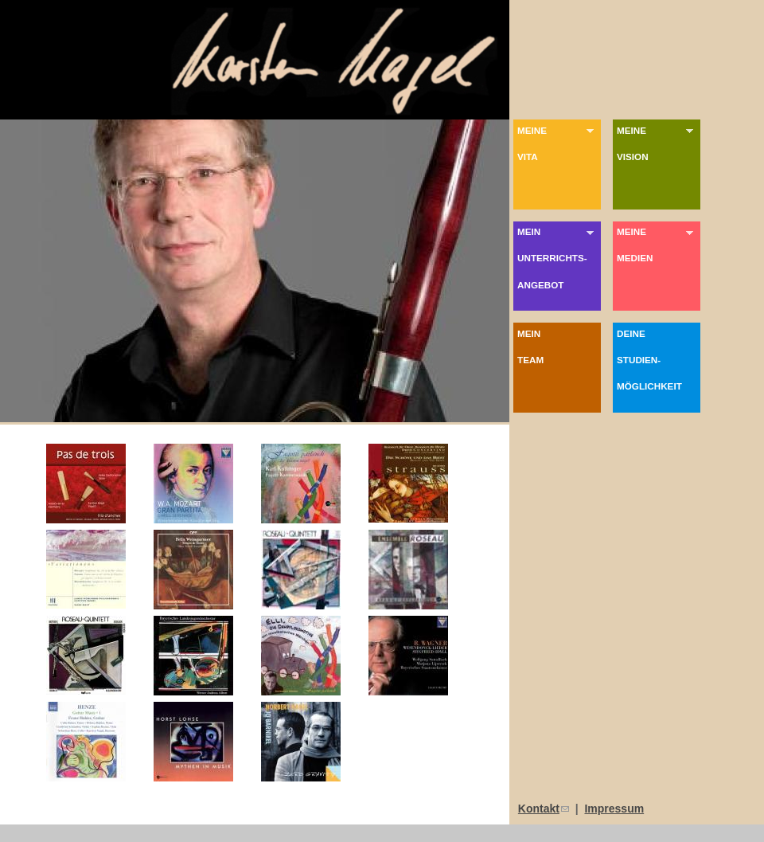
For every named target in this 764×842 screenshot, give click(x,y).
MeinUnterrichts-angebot (557, 258)
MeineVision (656, 143)
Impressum (614, 808)
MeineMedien (656, 244)
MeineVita (557, 143)
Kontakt (543, 808)
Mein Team (559, 346)
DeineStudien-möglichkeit (658, 360)
